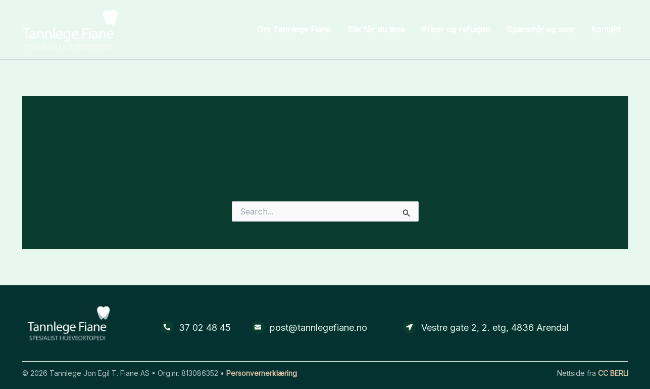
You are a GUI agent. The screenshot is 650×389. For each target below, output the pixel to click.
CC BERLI (613, 373)
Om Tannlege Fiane (294, 29)
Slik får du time (376, 29)
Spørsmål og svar (541, 29)
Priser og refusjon (455, 29)
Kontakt (605, 29)
